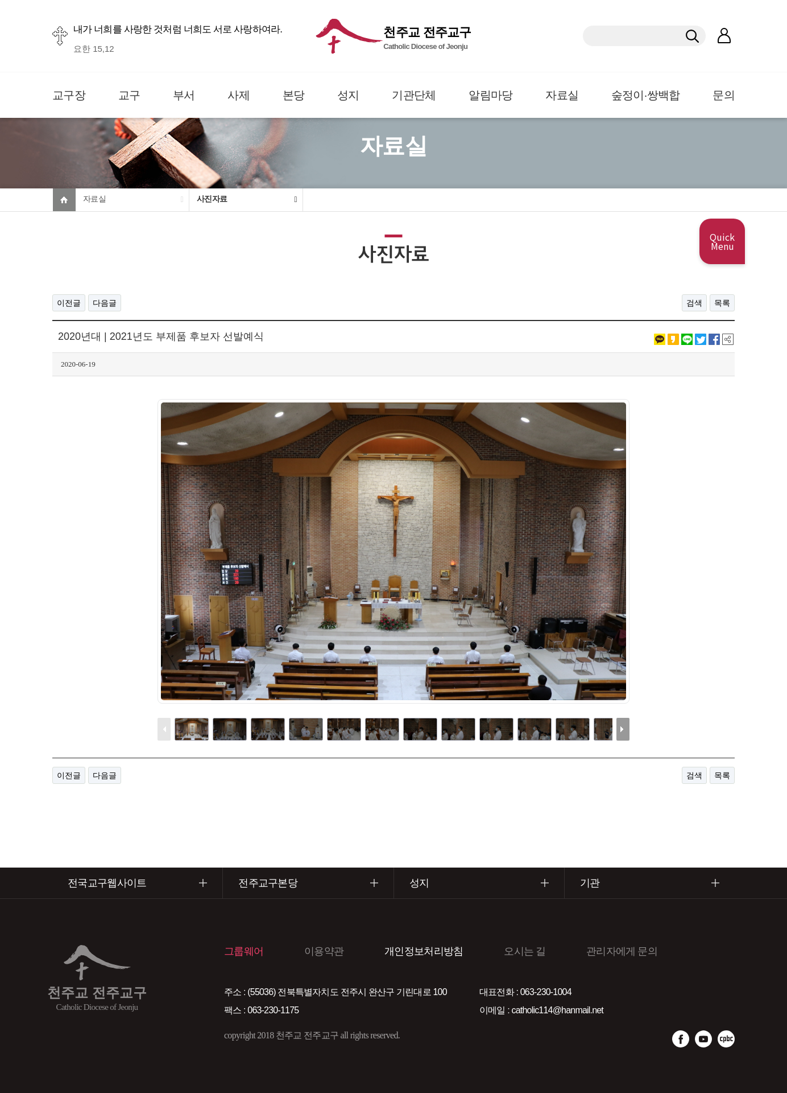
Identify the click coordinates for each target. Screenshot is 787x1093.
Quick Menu (722, 241)
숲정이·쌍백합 (645, 95)
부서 (184, 95)
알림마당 (490, 95)
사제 (238, 95)
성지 (348, 95)
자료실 (561, 95)
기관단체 (414, 95)
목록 (722, 302)
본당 (294, 95)
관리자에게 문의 (621, 951)
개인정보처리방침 (423, 951)
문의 (724, 95)
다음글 (105, 302)
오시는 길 (524, 951)
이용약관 (323, 951)
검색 (694, 302)
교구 (129, 95)
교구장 (68, 95)
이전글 (69, 302)
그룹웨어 (243, 951)
